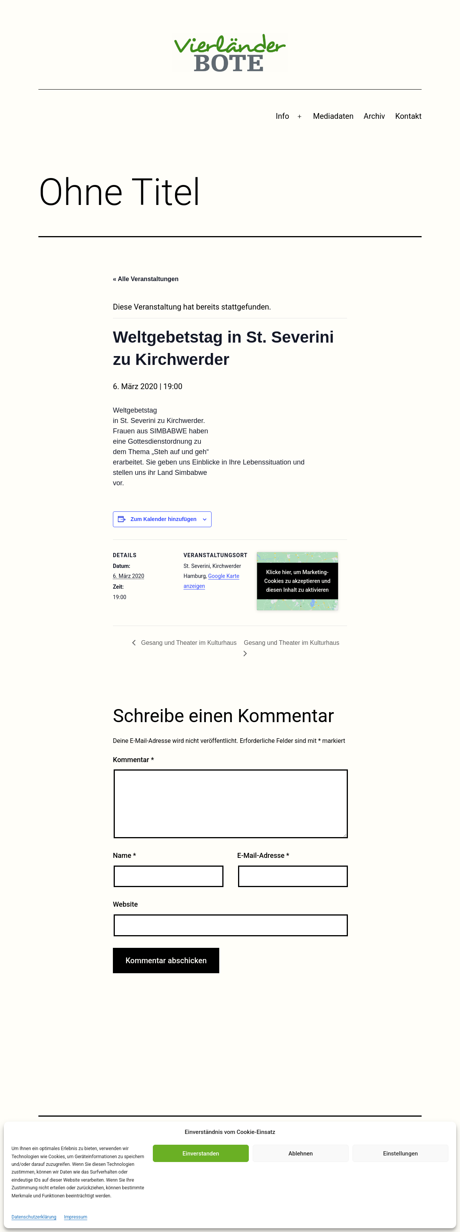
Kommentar (133, 760)
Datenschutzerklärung (34, 1217)
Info (282, 116)
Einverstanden (200, 1153)
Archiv (374, 116)
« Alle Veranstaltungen (146, 279)
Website (125, 904)
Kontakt (408, 116)
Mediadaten (333, 116)
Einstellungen (400, 1153)
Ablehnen (300, 1153)
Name (124, 855)
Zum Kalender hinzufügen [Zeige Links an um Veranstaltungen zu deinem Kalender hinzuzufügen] (164, 519)
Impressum (75, 1217)
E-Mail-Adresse (263, 855)
